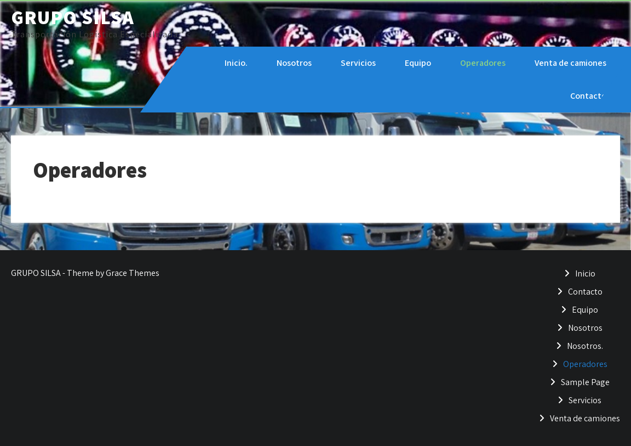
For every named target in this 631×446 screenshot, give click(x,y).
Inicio (585, 273)
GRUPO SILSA (72, 17)
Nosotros (294, 63)
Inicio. (236, 63)
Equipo (418, 63)
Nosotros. (585, 346)
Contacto (588, 95)
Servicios (358, 63)
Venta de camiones (570, 63)
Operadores (483, 63)
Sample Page (585, 382)
